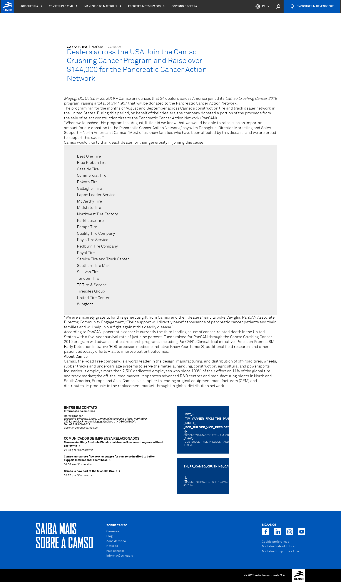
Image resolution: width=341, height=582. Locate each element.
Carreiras (112, 531)
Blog (109, 536)
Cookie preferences (275, 541)
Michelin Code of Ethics (278, 546)
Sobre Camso (116, 525)
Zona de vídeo (116, 541)
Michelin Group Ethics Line (280, 551)
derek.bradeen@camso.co (81, 427)
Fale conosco (115, 550)
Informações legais (119, 555)
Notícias (112, 545)
